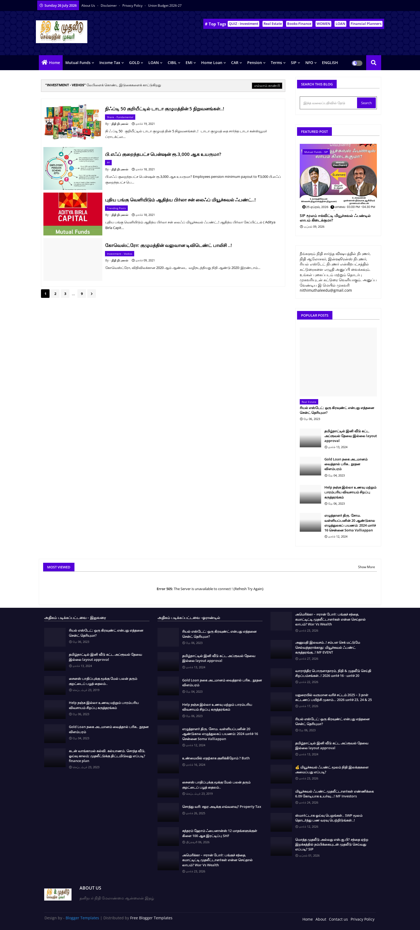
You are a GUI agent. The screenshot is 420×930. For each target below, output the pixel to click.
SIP (294, 62)
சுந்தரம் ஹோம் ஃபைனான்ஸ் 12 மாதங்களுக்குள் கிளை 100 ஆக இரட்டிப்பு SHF (219, 833)
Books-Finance (299, 23)
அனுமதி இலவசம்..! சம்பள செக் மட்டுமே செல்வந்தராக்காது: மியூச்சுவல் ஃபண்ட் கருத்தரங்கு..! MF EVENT (327, 647)
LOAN (340, 23)
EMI (189, 62)
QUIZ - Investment (243, 23)
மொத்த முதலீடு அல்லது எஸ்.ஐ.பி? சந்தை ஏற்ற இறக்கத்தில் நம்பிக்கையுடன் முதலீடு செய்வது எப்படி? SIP (331, 844)
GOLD (134, 62)
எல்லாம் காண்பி (267, 85)
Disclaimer (109, 5)
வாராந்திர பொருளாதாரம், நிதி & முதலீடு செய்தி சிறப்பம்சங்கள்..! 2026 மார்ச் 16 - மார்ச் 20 (333, 673)
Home (54, 62)
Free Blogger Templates (151, 917)
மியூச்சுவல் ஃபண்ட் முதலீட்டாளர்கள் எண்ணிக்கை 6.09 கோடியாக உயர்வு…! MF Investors (334, 793)
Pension (254, 62)
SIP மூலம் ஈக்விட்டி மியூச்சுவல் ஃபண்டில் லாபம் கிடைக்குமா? (335, 218)
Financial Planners (366, 23)
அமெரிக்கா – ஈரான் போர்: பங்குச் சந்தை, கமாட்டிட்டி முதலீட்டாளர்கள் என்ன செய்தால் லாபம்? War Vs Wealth (217, 860)
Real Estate (273, 23)
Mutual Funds (78, 62)
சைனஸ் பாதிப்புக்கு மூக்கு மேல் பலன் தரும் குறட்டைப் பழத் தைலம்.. (103, 681)
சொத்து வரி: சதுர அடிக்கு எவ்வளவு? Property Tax (221, 806)
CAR (234, 62)
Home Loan (211, 62)
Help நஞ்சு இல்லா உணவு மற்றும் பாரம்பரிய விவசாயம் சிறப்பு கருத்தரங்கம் (350, 492)
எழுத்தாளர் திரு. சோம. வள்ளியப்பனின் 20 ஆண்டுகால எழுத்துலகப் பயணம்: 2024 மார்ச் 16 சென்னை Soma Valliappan (350, 522)
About (321, 919)
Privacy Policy (132, 5)
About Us (88, 5)
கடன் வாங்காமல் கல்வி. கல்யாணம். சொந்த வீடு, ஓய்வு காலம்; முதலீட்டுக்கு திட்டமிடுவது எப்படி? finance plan (107, 755)
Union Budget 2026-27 (165, 5)
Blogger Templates (82, 917)
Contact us (338, 919)
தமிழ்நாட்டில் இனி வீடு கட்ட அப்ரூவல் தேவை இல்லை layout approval (350, 436)
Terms (276, 62)
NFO (309, 62)
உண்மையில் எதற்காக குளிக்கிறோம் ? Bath (216, 758)
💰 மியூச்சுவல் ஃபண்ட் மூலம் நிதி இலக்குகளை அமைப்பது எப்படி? (332, 769)
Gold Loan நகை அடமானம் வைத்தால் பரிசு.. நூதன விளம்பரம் (346, 464)
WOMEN (323, 23)
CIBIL (172, 62)
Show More (366, 567)
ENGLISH (330, 62)
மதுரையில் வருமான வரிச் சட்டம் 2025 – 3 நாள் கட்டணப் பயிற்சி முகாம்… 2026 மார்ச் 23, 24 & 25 (333, 697)
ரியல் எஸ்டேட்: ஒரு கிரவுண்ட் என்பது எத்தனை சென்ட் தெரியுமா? (337, 410)
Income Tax (109, 62)
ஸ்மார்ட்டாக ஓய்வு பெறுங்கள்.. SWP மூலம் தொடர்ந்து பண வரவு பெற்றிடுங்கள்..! (328, 818)
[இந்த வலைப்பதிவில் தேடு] (329, 103)
